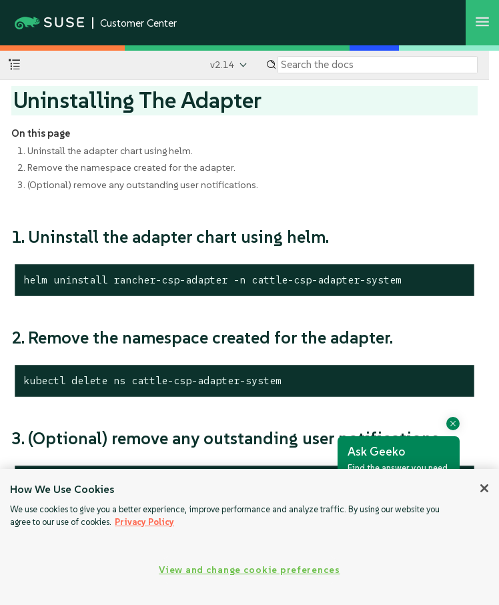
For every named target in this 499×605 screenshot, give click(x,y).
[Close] (484, 488)
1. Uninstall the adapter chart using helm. (105, 151)
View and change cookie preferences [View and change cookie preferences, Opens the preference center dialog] (249, 570)
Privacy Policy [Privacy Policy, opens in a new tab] (144, 522)
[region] (249, 537)
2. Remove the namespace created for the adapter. (126, 167)
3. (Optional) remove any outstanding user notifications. (137, 185)
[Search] (378, 64)
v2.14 (222, 65)
